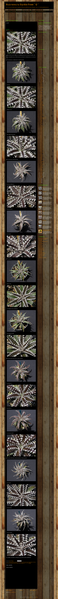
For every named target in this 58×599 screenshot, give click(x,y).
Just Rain (41, 165)
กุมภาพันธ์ (41, 176)
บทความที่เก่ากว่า (33, 590)
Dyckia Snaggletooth (22, 563)
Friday (41, 82)
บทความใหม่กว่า (9, 590)
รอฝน (41, 122)
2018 (40, 72)
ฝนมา (41, 100)
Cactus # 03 (41, 147)
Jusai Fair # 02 (44, 206)
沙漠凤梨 (29, 563)
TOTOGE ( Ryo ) (41, 243)
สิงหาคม (41, 79)
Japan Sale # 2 (42, 161)
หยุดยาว (41, 98)
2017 (40, 73)
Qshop (24, 11)
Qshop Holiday (44, 191)
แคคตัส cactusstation (41, 255)
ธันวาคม (41, 74)
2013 (40, 182)
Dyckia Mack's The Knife (32, 562)
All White (43, 225)
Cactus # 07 (41, 142)
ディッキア (26, 563)
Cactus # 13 (41, 134)
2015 (40, 180)
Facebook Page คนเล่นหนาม (42, 257)
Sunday (41, 94)
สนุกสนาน (41, 154)
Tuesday (41, 106)
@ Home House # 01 (43, 118)
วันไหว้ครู (41, 155)
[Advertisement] (21, 16)
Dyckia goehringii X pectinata (13, 562)
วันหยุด (41, 110)
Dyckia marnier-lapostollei (9, 563)
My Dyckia (41, 167)
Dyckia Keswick (26, 562)
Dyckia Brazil (40, 240)
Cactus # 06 (41, 143)
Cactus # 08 (41, 141)
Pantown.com (40, 251)
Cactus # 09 (41, 140)
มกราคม (41, 177)
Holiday (41, 92)
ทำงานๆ (41, 85)
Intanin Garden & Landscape (42, 239)
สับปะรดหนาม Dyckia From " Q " (22, 4)
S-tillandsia (40, 244)
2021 (40, 68)
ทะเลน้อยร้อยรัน (33, 11)
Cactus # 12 (41, 135)
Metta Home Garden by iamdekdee (43, 238)
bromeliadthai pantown (42, 252)
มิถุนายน (41, 81)
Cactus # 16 (41, 130)
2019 (40, 71)
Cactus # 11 (41, 136)
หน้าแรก (21, 590)
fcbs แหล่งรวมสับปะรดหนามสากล (43, 241)
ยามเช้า (41, 123)
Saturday (41, 166)
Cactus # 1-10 (42, 137)
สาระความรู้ (14, 11)
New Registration (19, 11)
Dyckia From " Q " (10, 30)
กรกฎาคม (41, 80)
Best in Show (28, 11)
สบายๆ (41, 93)
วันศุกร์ (41, 153)
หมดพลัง (41, 103)
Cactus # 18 (41, 128)
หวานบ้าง (41, 86)
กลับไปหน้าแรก (8, 11)
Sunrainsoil (40, 242)
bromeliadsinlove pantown (42, 253)
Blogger (37, 597)
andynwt (30, 597)
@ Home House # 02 (43, 117)
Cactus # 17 (41, 129)
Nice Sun (41, 171)
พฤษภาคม (41, 172)
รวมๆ (40, 88)
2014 (40, 181)
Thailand (43, 211)
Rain (40, 91)
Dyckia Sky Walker (16, 563)
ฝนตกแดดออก (42, 105)
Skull (40, 97)
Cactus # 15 (41, 131)
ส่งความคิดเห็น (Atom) (13, 592)
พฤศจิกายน (41, 75)
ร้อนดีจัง (41, 112)
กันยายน (41, 78)
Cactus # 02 (41, 148)
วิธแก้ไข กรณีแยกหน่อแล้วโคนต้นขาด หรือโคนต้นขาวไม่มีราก (46, 230)
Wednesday (41, 87)
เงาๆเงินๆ (41, 125)
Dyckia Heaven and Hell (20, 562)
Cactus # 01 (41, 149)
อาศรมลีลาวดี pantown (42, 254)
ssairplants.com (41, 256)
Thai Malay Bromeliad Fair (41, 11)
